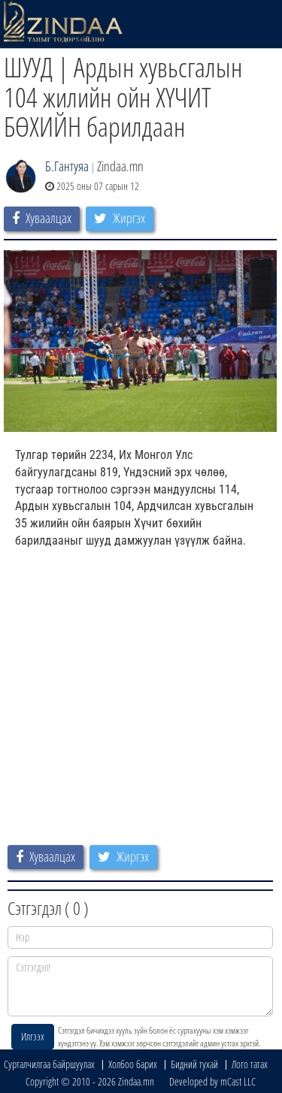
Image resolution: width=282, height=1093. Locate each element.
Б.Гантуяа (67, 166)
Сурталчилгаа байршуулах (49, 1064)
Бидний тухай (194, 1064)
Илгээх (32, 1036)
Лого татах (250, 1064)
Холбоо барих (132, 1064)
